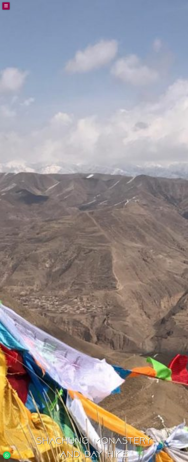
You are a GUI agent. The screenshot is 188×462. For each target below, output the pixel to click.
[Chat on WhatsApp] (6, 455)
